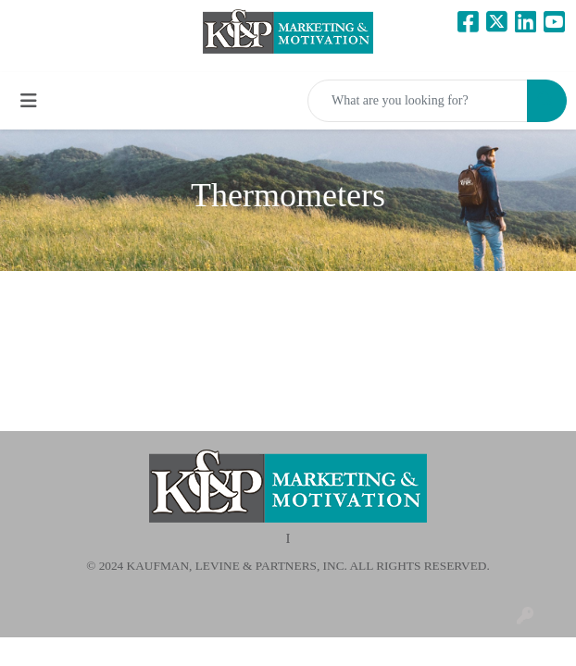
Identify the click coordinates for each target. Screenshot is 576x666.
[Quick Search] (417, 101)
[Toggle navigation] (28, 101)
